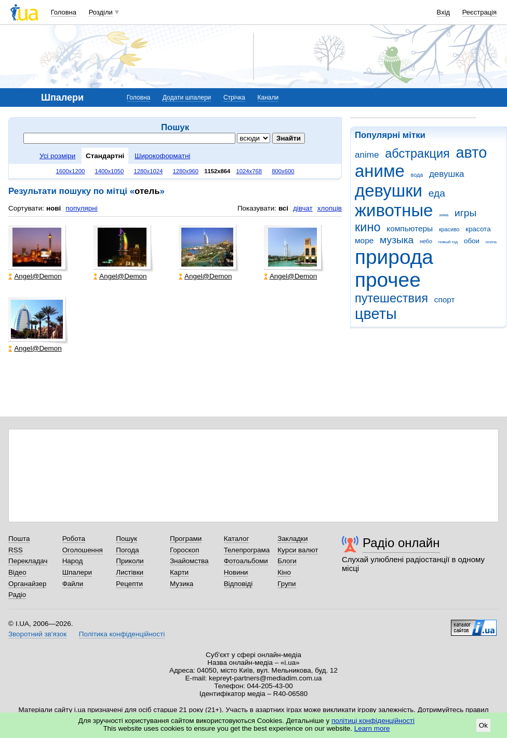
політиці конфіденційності (373, 721)
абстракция (417, 153)
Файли (73, 584)
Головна (63, 12)
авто (471, 152)
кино (368, 227)
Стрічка (234, 97)
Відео (17, 572)
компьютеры (409, 228)
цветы (376, 313)
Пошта (19, 538)
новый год (448, 242)
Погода (127, 550)
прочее (388, 280)
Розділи (101, 12)
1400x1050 (109, 171)
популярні (81, 208)
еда (437, 193)
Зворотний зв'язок (37, 634)
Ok (483, 725)
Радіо (17, 594)
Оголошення (82, 550)
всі (283, 208)
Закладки (292, 538)
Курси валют (297, 550)
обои (471, 241)
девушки (388, 190)
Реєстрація (479, 12)
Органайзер (27, 584)
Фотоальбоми (246, 561)
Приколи (129, 561)
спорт (444, 299)
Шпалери (77, 572)
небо (426, 241)
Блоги (287, 561)
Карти (179, 572)
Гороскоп (184, 550)
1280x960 (185, 171)
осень (491, 242)
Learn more (372, 728)
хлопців (329, 208)
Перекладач (27, 561)
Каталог (236, 538)
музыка (396, 239)
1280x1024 (148, 171)
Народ (72, 561)
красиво (449, 229)
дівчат (303, 208)
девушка (446, 174)
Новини (236, 572)
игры (465, 212)
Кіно (284, 572)
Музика (181, 584)
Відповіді (238, 584)
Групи (286, 584)
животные (394, 210)
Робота (73, 538)
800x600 (283, 171)
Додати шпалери (187, 97)
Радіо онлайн (401, 543)
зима (443, 215)
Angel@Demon (34, 276)
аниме (380, 170)
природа (394, 257)
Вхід (443, 12)
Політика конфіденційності (122, 634)
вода (417, 175)
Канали (268, 97)
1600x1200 (70, 171)
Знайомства (189, 561)
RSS (15, 550)
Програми (186, 538)
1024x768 (249, 171)
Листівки (129, 572)
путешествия (391, 298)
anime (367, 155)
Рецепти (129, 584)
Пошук (126, 538)
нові (53, 208)
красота (477, 229)
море (364, 240)
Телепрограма (247, 550)
